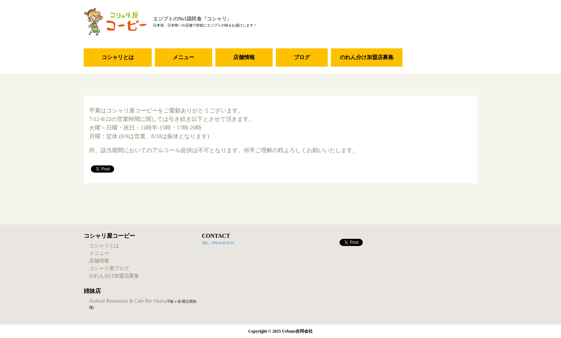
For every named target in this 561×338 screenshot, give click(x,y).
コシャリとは (118, 57)
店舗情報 (244, 57)
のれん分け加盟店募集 (367, 57)
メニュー (183, 57)
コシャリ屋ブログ (109, 268)
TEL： (207, 243)
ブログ (302, 57)
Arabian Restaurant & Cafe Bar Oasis (127, 301)
